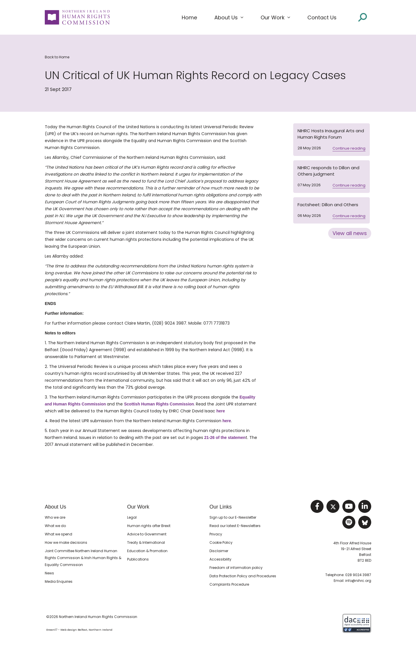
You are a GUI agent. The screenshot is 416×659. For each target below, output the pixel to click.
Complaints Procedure (229, 584)
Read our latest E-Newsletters (235, 525)
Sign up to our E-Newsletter (232, 517)
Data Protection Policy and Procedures (242, 576)
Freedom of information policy (236, 567)
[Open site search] (362, 17)
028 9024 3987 (358, 574)
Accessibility (220, 559)
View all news (350, 233)
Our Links (220, 507)
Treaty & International (146, 542)
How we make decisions (66, 542)
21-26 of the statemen (225, 437)
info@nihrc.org (358, 580)
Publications (138, 559)
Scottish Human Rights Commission (159, 404)
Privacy (215, 534)
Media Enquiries (59, 581)
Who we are (55, 517)
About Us (55, 507)
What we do (55, 525)
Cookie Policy (221, 542)
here (220, 411)
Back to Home (57, 57)
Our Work (138, 507)
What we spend (58, 534)
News (49, 573)
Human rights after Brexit (148, 525)
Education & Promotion (147, 550)
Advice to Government (146, 534)
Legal (132, 517)
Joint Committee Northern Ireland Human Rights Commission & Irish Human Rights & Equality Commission (83, 557)
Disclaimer (218, 550)
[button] (228, 17)
